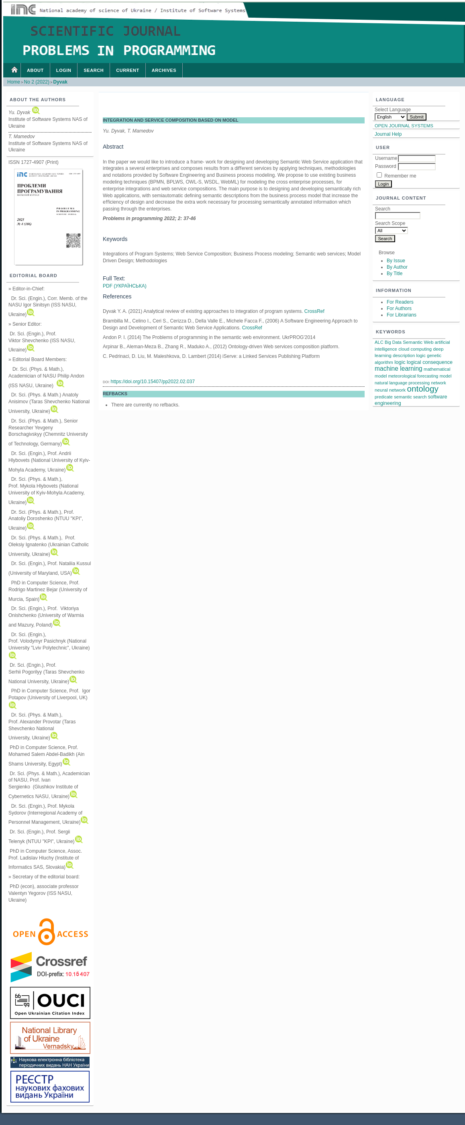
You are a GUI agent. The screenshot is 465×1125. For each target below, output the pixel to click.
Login (63, 70)
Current (127, 70)
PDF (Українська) (125, 286)
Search (94, 70)
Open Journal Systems (404, 125)
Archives (164, 70)
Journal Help (388, 134)
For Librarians (401, 315)
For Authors (399, 308)
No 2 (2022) (36, 82)
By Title (394, 273)
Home (14, 70)
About (35, 70)
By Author (397, 267)
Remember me (400, 176)
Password (385, 166)
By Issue (396, 260)
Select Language (393, 109)
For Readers (400, 302)
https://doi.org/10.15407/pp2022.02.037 (153, 381)
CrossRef (314, 311)
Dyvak (60, 82)
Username (386, 158)
